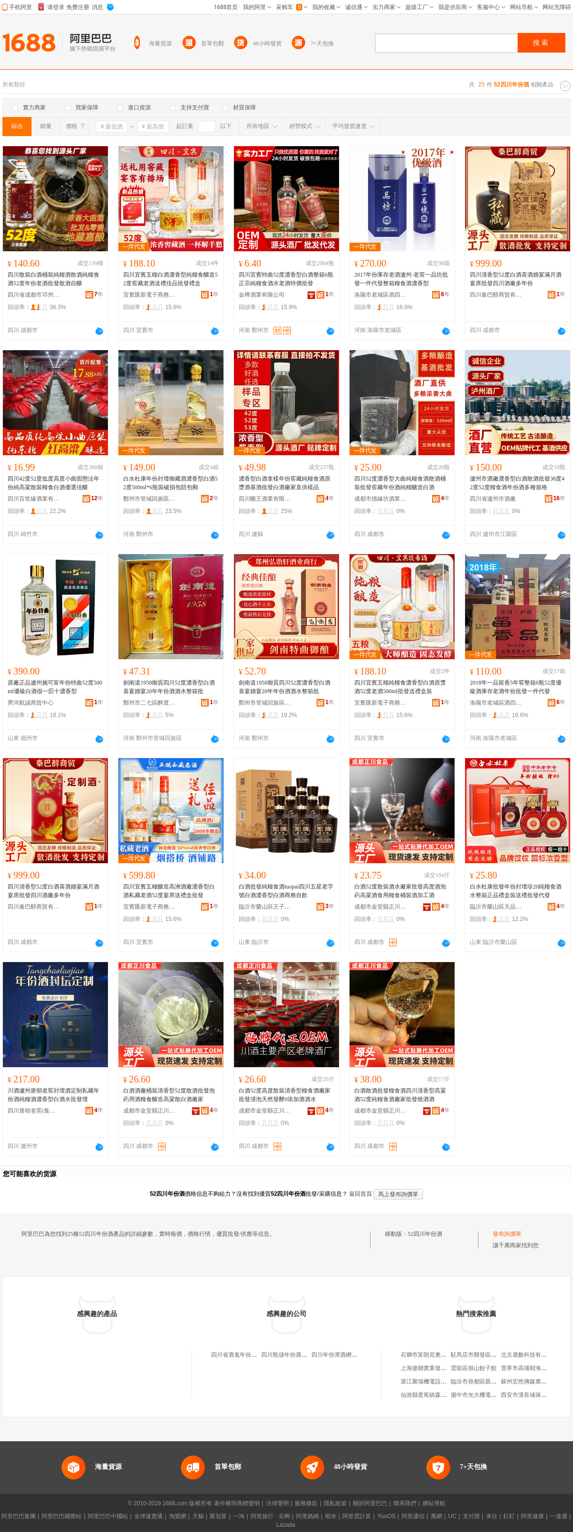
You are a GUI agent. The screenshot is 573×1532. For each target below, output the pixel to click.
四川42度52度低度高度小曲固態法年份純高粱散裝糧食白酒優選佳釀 (53, 483)
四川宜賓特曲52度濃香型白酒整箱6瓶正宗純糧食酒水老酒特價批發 (286, 279)
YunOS (386, 1516)
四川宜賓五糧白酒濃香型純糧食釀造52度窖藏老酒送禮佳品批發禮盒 (170, 279)
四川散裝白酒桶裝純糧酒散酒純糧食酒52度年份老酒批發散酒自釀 (53, 279)
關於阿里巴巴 (370, 1503)
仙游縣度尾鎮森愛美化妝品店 (438, 1395)
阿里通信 (413, 1516)
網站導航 (434, 1503)
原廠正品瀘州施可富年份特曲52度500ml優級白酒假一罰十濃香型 (55, 687)
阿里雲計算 (356, 1516)
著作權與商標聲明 (237, 1503)
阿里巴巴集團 (18, 1516)
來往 (492, 1516)
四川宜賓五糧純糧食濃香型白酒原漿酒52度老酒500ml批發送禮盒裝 (400, 687)
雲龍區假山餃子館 (474, 1368)
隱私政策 (335, 1503)
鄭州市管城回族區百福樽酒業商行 (149, 498)
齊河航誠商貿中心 (30, 702)
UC (452, 1516)
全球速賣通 (148, 1516)
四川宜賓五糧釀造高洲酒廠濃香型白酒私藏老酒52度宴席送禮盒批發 (169, 891)
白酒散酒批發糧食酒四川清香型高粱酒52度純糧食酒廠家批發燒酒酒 (400, 1095)
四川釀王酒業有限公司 (265, 498)
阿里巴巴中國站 (108, 1516)
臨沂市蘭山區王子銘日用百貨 (265, 906)
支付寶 (471, 1516)
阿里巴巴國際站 (62, 1516)
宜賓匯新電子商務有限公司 (149, 294)
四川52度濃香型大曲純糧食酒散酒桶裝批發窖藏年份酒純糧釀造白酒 (400, 483)
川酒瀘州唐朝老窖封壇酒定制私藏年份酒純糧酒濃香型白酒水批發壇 (53, 1095)
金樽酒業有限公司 (262, 294)
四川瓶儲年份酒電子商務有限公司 (304, 1354)
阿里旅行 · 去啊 (270, 1516)
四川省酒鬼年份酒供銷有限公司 (251, 1354)
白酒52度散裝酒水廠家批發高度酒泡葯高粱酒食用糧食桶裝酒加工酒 (400, 891)
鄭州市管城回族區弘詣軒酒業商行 (265, 702)
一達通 (558, 1516)
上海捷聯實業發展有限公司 (435, 1368)
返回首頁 (360, 1193)
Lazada (285, 1524)
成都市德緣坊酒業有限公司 (380, 498)
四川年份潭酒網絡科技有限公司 (351, 1354)
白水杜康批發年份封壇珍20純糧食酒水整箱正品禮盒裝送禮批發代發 (516, 891)
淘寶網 (177, 1516)
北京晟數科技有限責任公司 (535, 1354)
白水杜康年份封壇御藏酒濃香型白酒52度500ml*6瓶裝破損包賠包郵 (170, 483)
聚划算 (218, 1516)
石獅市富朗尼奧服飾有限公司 (438, 1354)
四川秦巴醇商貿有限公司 (496, 294)
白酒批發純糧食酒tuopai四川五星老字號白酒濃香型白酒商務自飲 (286, 891)
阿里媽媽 (307, 1516)
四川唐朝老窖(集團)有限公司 (34, 1110)
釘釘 (509, 1516)
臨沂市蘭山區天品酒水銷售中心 (496, 906)
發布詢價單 (507, 1234)
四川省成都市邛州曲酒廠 (34, 294)
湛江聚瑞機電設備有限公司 (435, 1381)
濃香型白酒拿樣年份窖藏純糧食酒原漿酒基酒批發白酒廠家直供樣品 (284, 483)
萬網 (436, 1516)
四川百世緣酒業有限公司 (34, 498)
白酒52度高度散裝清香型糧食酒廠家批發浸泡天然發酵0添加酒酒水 (284, 1095)
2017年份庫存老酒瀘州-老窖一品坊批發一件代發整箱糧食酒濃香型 (401, 279)
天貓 (198, 1516)
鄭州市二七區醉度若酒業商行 (149, 702)
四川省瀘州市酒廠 (493, 498)
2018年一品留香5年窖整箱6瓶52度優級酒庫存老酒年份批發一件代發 (516, 687)
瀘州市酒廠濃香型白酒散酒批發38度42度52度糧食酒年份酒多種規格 (517, 483)
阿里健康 (532, 1516)
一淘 (238, 1516)
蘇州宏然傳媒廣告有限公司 (535, 1381)
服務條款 (306, 1503)
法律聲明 (277, 1503)
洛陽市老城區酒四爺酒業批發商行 (380, 294)
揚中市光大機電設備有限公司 (488, 1395)
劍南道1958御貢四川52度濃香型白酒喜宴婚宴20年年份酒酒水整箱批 (169, 687)
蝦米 (331, 1516)
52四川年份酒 (425, 1234)
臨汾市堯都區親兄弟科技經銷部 (491, 1381)
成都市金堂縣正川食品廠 (380, 906)
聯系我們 (404, 1503)
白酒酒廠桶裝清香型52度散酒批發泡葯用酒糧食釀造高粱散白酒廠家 (169, 1095)
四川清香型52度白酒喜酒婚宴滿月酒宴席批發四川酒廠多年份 (516, 279)
